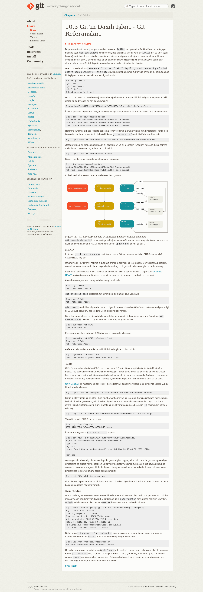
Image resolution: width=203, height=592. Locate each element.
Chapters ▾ (70, 15)
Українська (34, 138)
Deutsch (32, 92)
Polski (31, 161)
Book (33, 30)
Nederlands (34, 121)
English (57, 74)
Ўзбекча (32, 169)
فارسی (31, 100)
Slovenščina (34, 130)
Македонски (34, 157)
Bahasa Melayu (36, 196)
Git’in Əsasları (72, 384)
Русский (32, 125)
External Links (37, 41)
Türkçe (31, 213)
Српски (32, 165)
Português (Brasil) (37, 201)
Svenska (32, 209)
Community (35, 61)
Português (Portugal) (38, 205)
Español (32, 96)
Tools (30, 47)
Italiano (32, 192)
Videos (33, 37)
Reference (34, 51)
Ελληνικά (33, 108)
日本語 (31, 113)
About (31, 21)
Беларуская (34, 184)
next (74, 566)
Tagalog (32, 134)
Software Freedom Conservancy (160, 587)
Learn (31, 26)
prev (67, 566)
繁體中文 (32, 174)
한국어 (31, 117)
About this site (40, 587)
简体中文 (32, 142)
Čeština (32, 152)
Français (32, 104)
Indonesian (33, 188)
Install (31, 56)
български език (36, 88)
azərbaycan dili (36, 83)
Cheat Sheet (36, 34)
